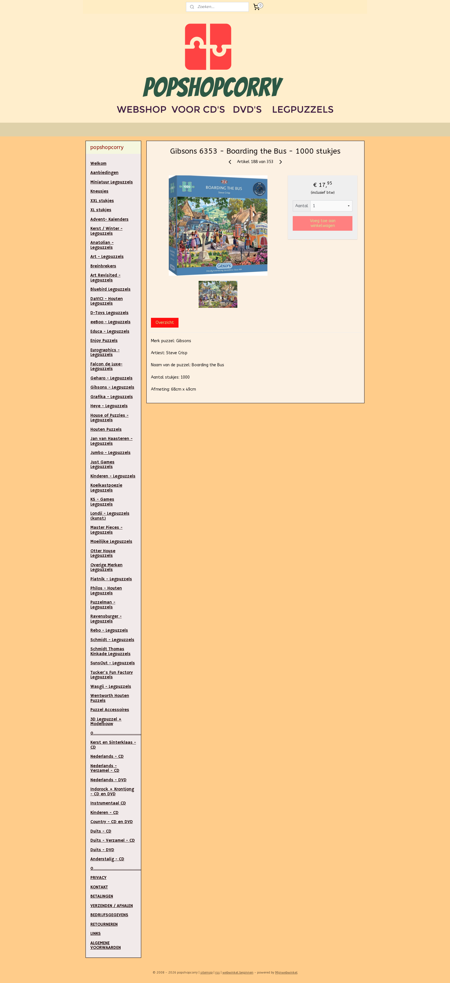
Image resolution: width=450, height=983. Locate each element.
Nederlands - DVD (108, 780)
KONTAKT (99, 887)
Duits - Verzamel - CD (112, 840)
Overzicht (165, 322)
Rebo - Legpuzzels (109, 630)
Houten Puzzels (106, 429)
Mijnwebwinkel (286, 972)
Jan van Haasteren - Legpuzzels (111, 441)
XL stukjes (100, 210)
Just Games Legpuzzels (102, 464)
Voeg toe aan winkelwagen (322, 223)
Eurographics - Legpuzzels (105, 352)
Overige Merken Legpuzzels (106, 567)
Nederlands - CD (107, 756)
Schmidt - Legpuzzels (112, 640)
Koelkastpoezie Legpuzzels (106, 488)
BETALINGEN (101, 896)
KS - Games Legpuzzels (102, 502)
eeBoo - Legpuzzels (110, 322)
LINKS (95, 933)
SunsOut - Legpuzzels (112, 663)
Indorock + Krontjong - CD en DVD (112, 791)
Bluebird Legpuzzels (110, 289)
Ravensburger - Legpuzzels (106, 619)
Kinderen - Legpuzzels (112, 476)
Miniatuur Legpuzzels (111, 182)
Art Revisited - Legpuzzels (105, 278)
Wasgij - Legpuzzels (110, 686)
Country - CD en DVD (111, 822)
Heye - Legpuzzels (109, 406)
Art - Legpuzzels (107, 256)
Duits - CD (100, 831)
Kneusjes (99, 191)
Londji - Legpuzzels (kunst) (109, 516)
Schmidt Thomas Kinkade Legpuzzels (110, 651)
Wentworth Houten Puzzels (109, 698)
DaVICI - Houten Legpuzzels (106, 301)
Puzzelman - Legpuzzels (102, 605)
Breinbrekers (103, 266)
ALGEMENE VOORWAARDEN (105, 945)
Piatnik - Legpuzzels (111, 579)
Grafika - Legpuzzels (111, 397)
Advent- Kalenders (109, 219)
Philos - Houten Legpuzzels (106, 591)
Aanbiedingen (104, 172)
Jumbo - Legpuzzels (110, 452)
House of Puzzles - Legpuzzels (109, 418)
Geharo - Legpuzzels (111, 378)
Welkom (98, 163)
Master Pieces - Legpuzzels (106, 530)
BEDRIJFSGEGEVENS (109, 915)
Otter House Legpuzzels (102, 553)
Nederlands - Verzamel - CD (104, 768)
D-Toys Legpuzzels (109, 313)
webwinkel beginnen (237, 972)
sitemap (206, 972)
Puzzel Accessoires (109, 709)
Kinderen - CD (104, 812)
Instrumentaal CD (108, 803)
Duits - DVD (102, 850)
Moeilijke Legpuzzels (111, 541)
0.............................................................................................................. (115, 868)
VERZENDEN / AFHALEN (111, 905)
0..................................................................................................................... (115, 733)
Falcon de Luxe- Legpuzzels (106, 366)
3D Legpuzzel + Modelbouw (106, 721)
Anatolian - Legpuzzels (102, 245)
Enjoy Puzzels (104, 340)
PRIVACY (98, 877)
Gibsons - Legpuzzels (112, 387)
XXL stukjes (102, 200)
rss (217, 972)
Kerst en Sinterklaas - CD (113, 745)
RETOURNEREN (104, 924)
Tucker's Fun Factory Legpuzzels (111, 675)
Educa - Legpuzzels (109, 331)
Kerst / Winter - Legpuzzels (106, 231)
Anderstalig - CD (107, 859)
